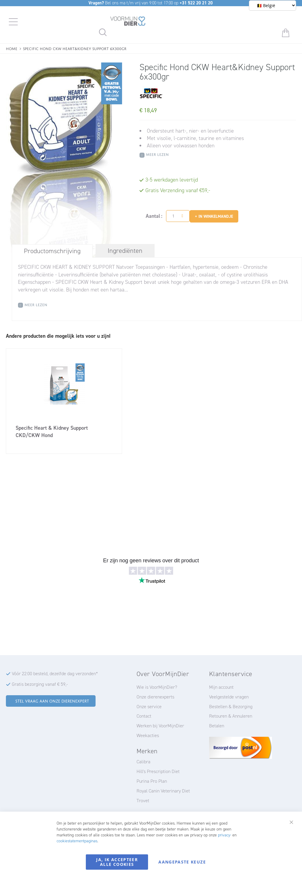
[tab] (52, 251)
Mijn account (221, 687)
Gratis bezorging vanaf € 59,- (40, 684)
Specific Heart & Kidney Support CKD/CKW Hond (52, 431)
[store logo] (128, 22)
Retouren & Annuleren (230, 716)
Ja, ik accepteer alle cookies (117, 862)
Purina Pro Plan (152, 781)
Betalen (216, 726)
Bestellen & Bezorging (230, 706)
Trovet (143, 800)
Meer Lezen (157, 154)
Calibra (143, 762)
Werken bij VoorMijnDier (160, 726)
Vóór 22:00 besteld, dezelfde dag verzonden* (55, 673)
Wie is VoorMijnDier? (157, 687)
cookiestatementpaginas (77, 841)
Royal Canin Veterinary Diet (163, 791)
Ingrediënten (125, 250)
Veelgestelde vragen (229, 697)
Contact (144, 716)
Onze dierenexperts (155, 697)
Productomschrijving (52, 251)
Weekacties (148, 735)
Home (11, 48)
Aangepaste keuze (182, 862)
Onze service (149, 706)
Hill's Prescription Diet (158, 771)
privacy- (224, 835)
